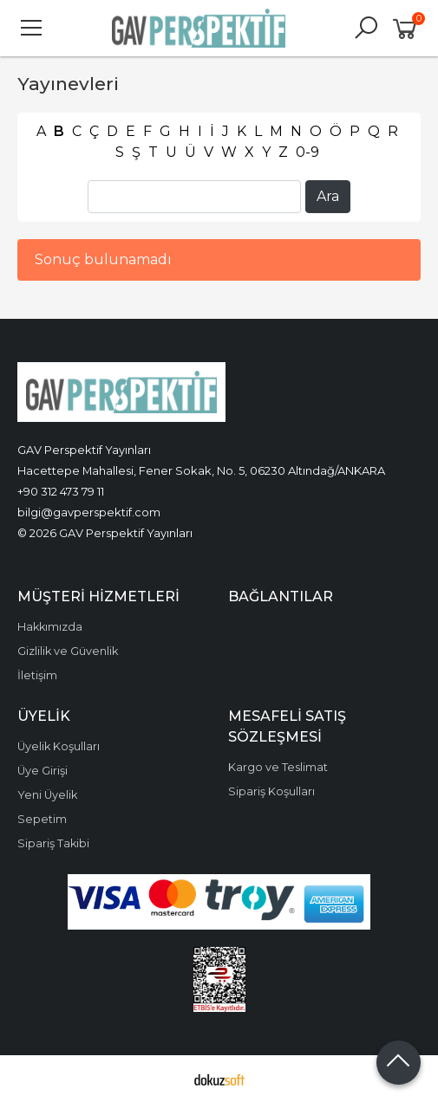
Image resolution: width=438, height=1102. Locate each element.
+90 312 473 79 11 (60, 491)
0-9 (307, 152)
